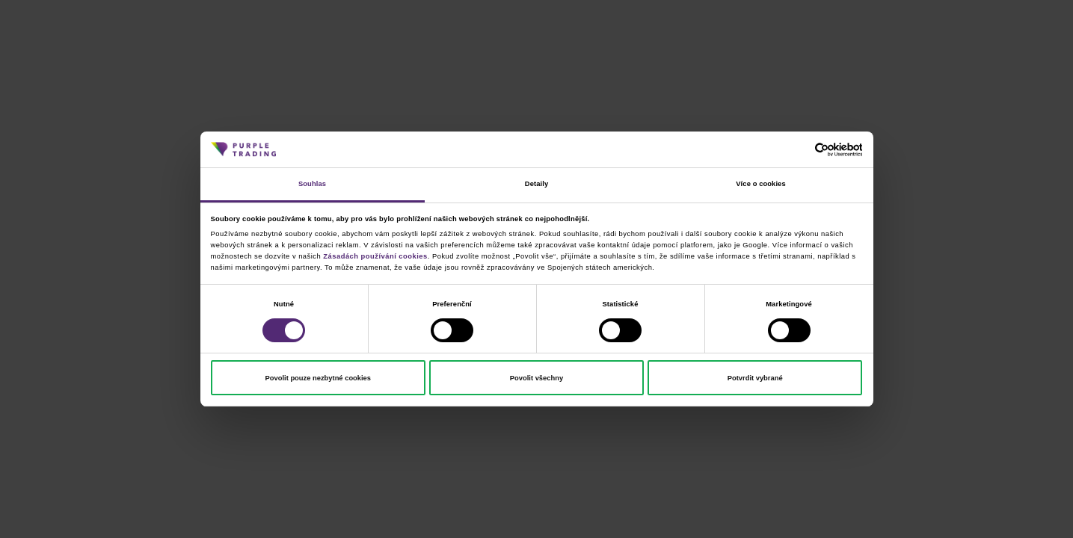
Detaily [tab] (536, 184)
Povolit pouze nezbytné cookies (318, 378)
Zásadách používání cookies (375, 256)
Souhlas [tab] (312, 184)
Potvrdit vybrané (755, 378)
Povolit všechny (536, 378)
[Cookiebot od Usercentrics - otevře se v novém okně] (796, 150)
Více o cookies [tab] (760, 184)
